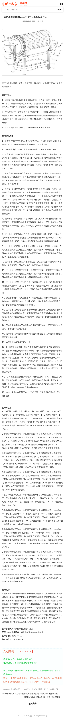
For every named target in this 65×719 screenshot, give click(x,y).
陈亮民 (17, 689)
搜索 (59, 10)
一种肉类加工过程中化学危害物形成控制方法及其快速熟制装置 (31, 694)
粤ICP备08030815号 (40, 716)
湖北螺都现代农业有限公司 (46, 689)
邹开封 (27, 689)
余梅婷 (7, 689)
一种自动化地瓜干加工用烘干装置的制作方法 (41, 697)
